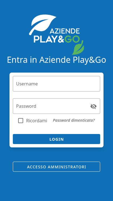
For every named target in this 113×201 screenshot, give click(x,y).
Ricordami (36, 120)
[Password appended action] (93, 106)
